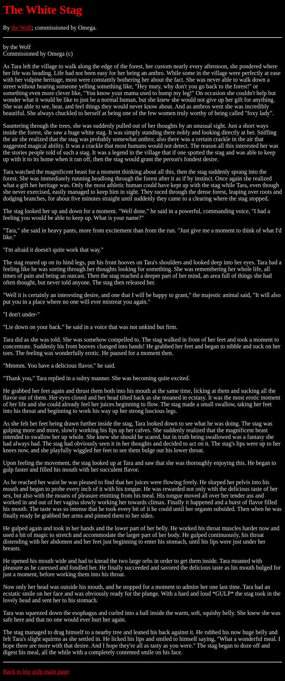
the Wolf (22, 28)
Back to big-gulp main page (36, 671)
